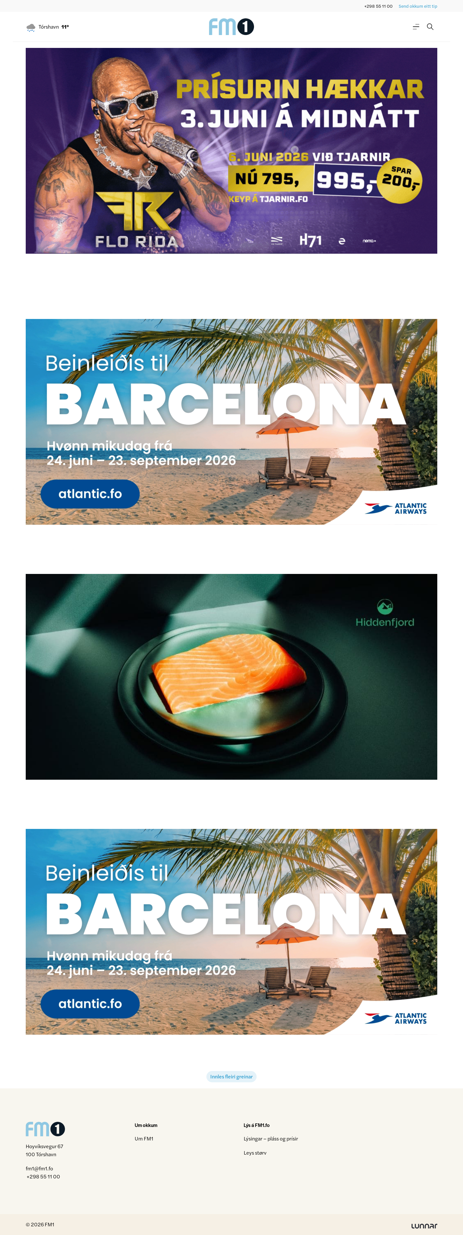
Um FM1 (144, 1138)
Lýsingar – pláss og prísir (271, 1138)
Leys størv (255, 1152)
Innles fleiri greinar (231, 1076)
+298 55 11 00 (378, 6)
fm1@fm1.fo (39, 1168)
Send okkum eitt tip (418, 6)
